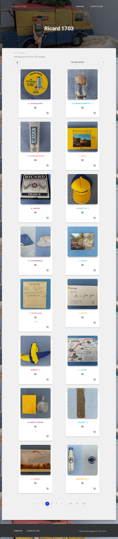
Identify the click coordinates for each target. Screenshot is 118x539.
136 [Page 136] (70, 506)
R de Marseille (37, 263)
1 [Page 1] (33, 506)
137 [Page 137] (77, 506)
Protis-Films (36, 315)
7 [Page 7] (61, 506)
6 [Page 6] (56, 506)
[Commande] (87, 65)
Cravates (81, 424)
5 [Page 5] (52, 506)
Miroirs (37, 210)
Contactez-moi (96, 6)
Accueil (16, 55)
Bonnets (34, 372)
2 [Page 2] (37, 506)
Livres (83, 158)
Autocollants (37, 105)
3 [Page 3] (42, 506)
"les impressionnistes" (81, 105)
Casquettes (81, 210)
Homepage (80, 6)
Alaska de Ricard (36, 158)
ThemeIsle (102, 533)
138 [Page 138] (83, 506)
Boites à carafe (36, 424)
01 (35, 109)
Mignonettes (81, 481)
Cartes (84, 263)
